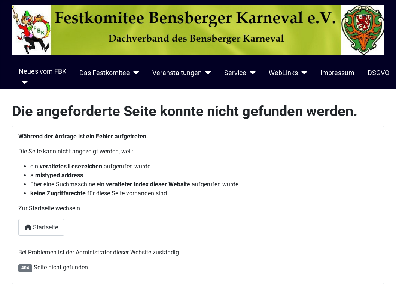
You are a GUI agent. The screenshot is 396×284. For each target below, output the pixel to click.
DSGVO (378, 73)
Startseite (41, 227)
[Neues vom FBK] (23, 82)
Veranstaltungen (177, 73)
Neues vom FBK (42, 71)
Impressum (337, 73)
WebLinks (283, 73)
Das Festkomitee (104, 73)
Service (235, 73)
